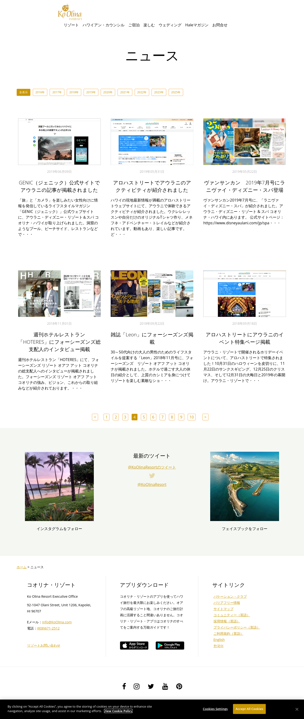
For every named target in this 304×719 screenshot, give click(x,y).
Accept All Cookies (249, 709)
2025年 (175, 92)
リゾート (71, 25)
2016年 (40, 92)
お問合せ (220, 25)
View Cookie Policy (118, 711)
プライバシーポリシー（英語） (237, 627)
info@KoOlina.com (57, 622)
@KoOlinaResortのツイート (152, 467)
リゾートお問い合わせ (43, 645)
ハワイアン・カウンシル (103, 25)
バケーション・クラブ (230, 596)
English (219, 639)
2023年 (158, 92)
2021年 (124, 92)
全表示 (23, 92)
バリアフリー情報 (227, 602)
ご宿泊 (134, 25)
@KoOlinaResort (152, 484)
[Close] (296, 709)
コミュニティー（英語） (232, 615)
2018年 (74, 92)
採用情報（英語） (227, 621)
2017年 (57, 92)
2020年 (108, 92)
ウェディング (170, 25)
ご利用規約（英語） (228, 633)
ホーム (22, 567)
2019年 (90, 92)
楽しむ (149, 25)
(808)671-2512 (48, 628)
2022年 (142, 92)
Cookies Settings (215, 709)
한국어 (218, 646)
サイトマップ (223, 608)
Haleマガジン (197, 25)
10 (192, 417)
